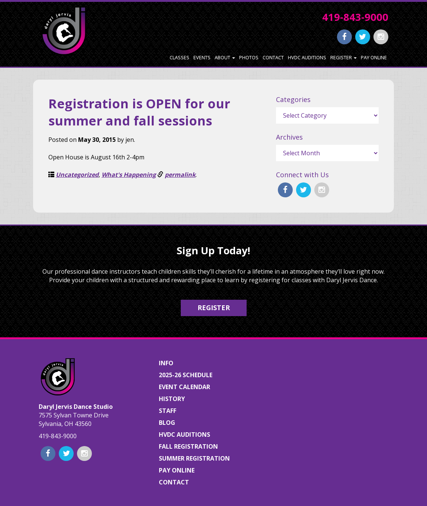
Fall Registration (188, 446)
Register (343, 57)
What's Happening (129, 175)
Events (202, 57)
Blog (167, 423)
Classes (179, 57)
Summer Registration (194, 458)
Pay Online (374, 57)
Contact (273, 57)
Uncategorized (77, 175)
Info (166, 363)
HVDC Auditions (307, 57)
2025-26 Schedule (185, 375)
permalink (180, 175)
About (225, 57)
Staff (167, 411)
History (172, 399)
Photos (249, 57)
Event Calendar (184, 387)
